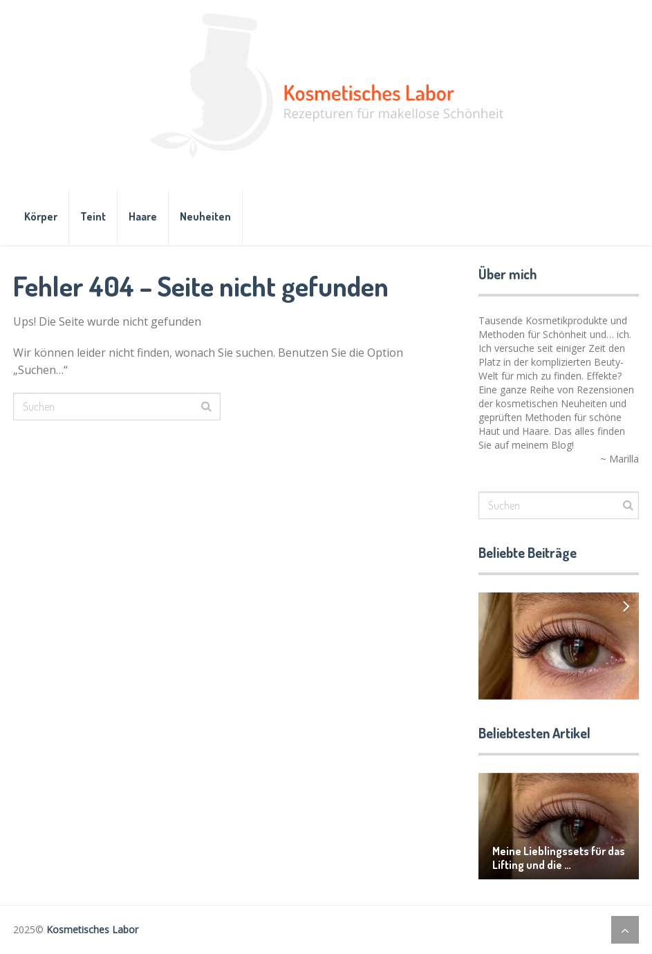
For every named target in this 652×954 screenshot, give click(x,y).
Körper (40, 216)
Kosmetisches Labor (92, 929)
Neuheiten (205, 216)
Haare (143, 216)
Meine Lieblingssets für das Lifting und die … (558, 858)
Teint (93, 216)
